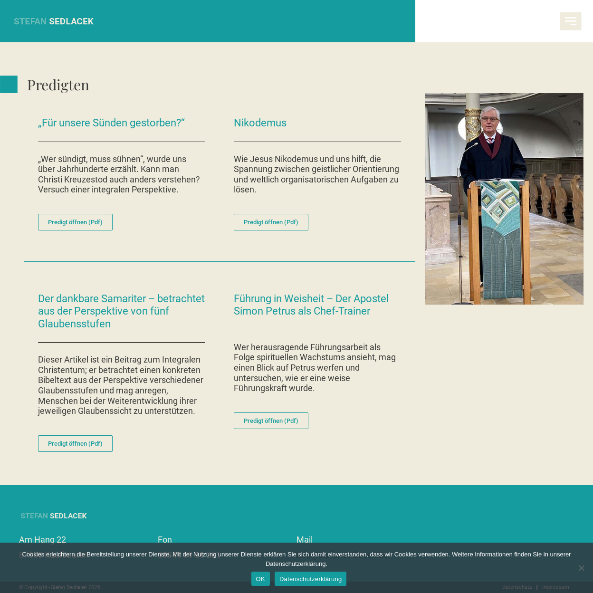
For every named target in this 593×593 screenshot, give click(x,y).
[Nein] (581, 568)
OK (260, 579)
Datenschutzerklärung (310, 579)
